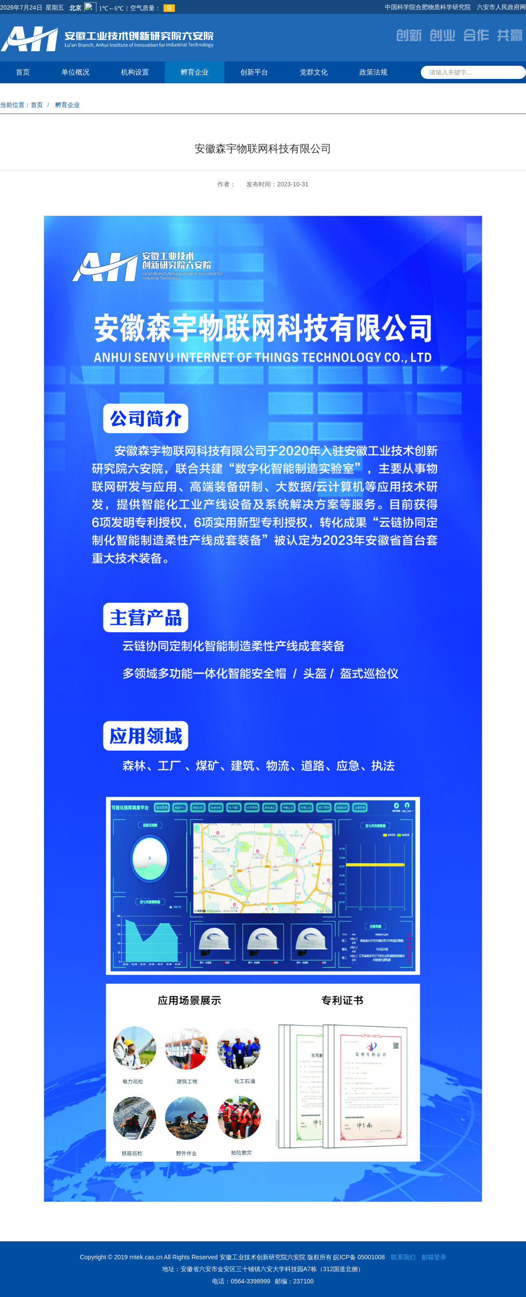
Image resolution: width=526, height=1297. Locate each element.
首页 (23, 72)
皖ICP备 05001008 (359, 1257)
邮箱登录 (434, 1257)
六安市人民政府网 (501, 7)
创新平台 (254, 72)
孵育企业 (195, 72)
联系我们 (403, 1257)
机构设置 (135, 72)
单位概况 (75, 72)
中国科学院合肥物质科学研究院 (428, 7)
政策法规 (373, 72)
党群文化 (314, 72)
